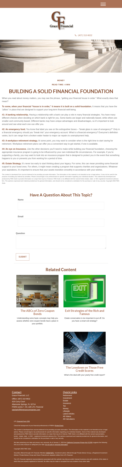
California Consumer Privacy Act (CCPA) (80, 442)
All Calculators (69, 419)
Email (20, 216)
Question (20, 233)
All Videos (67, 416)
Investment (67, 398)
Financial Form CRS (23, 421)
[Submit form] (22, 257)
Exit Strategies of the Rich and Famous (84, 312)
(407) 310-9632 (83, 35)
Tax (64, 406)
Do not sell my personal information (56, 444)
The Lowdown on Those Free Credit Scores (84, 369)
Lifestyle (66, 411)
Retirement (67, 395)
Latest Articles (68, 414)
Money (65, 408)
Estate (65, 401)
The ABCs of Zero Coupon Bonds (37, 312)
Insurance (67, 403)
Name (21, 200)
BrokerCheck (59, 425)
